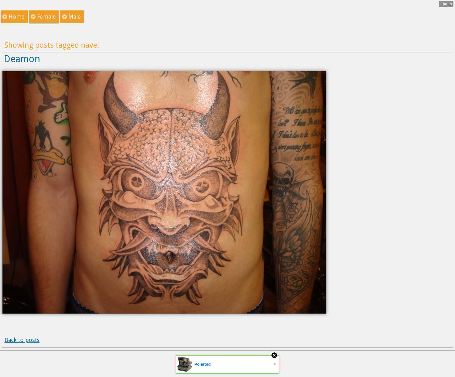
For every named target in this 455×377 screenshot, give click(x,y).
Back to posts (21, 340)
